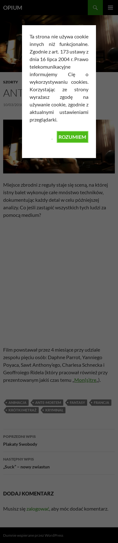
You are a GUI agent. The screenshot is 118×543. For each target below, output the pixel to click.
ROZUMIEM (72, 137)
